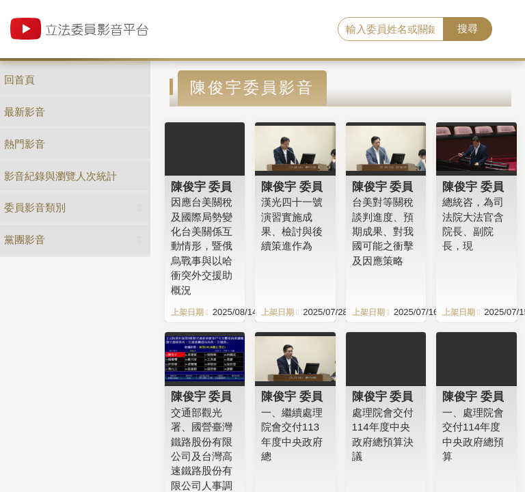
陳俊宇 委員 (201, 186)
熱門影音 (24, 144)
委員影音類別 (35, 207)
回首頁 (19, 79)
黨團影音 (24, 239)
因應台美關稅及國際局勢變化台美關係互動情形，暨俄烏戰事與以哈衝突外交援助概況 (201, 246)
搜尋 (467, 28)
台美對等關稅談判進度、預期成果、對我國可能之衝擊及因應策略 (383, 231)
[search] (391, 29)
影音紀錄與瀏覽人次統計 (60, 176)
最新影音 (24, 112)
